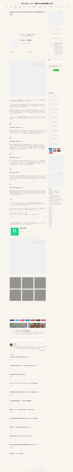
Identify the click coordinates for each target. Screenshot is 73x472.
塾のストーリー (58, 202)
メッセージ (51, 202)
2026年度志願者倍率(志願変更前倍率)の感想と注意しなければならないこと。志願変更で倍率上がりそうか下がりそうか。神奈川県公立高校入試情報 (32, 418)
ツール (58, 197)
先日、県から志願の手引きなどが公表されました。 (16, 455)
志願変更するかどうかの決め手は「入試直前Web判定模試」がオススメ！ (21, 427)
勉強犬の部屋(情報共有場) (56, 33)
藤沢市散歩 (51, 192)
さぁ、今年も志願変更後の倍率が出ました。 (15, 402)
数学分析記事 (14, 160)
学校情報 (51, 194)
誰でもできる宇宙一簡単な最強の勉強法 (55, 204)
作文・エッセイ (52, 199)
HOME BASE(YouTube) (56, 38)
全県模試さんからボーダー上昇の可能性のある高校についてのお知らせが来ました (22, 409)
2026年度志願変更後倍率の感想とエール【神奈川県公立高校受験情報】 (21, 400)
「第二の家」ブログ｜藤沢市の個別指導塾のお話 (36, 3)
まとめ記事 (57, 192)
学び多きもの (58, 199)
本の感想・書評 (52, 197)
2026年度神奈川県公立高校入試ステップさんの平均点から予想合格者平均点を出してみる (23, 365)
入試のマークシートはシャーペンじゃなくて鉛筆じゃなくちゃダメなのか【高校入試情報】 (24, 383)
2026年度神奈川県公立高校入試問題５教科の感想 (17, 374)
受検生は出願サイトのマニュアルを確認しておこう (17, 453)
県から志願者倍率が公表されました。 (15, 420)
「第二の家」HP (56, 28)
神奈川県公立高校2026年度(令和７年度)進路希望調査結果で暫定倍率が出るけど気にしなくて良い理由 (25, 444)
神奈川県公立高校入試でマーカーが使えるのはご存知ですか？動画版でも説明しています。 (22, 437)
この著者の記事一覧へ (42, 350)
